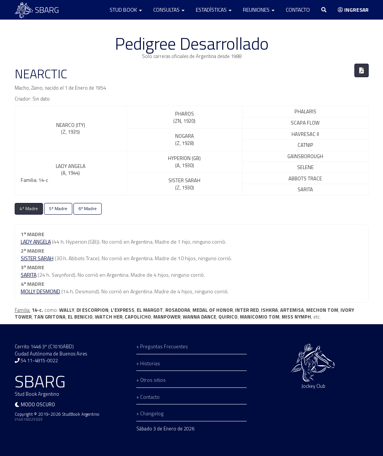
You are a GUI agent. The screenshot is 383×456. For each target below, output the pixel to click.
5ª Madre (58, 208)
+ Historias (148, 363)
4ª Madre (29, 208)
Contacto (298, 10)
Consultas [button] (169, 10)
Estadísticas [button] (214, 10)
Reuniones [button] (259, 10)
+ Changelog (150, 413)
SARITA (29, 275)
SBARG (37, 10)
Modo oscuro (38, 404)
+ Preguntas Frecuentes (162, 346)
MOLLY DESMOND (40, 291)
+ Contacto (148, 397)
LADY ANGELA (36, 242)
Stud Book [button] (126, 10)
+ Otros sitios (151, 380)
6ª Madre (87, 208)
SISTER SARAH (37, 258)
